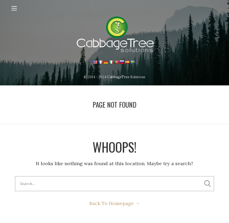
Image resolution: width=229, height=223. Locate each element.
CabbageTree (118, 77)
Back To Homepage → (114, 203)
